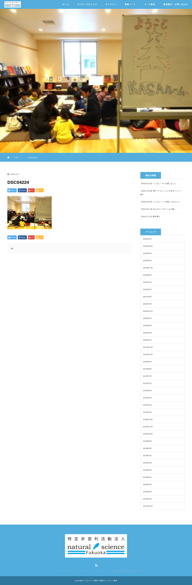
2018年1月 (147, 499)
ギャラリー (111, 4)
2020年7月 (147, 318)
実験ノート (130, 4)
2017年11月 (148, 506)
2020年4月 (147, 325)
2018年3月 (147, 484)
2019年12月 (148, 347)
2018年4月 (147, 477)
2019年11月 (148, 354)
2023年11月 (148, 268)
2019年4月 (147, 390)
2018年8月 (147, 448)
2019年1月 (147, 412)
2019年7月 (147, 376)
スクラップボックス (87, 4)
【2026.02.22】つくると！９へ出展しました (158, 183)
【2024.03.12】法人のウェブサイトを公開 (157, 209)
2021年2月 (147, 304)
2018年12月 (148, 419)
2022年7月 (147, 282)
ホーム (65, 4)
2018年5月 (147, 470)
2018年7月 (147, 455)
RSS (96, 565)
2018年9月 (147, 441)
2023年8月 (147, 275)
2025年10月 (148, 246)
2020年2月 (147, 333)
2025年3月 (147, 253)
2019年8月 (147, 369)
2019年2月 (147, 405)
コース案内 (149, 4)
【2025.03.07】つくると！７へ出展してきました (159, 202)
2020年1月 (147, 340)
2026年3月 (147, 239)
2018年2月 (147, 492)
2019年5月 (147, 383)
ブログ (16, 157)
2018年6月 (147, 463)
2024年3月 (147, 260)
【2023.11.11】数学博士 (150, 216)
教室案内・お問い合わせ (175, 4)
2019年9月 (147, 362)
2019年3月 (147, 398)
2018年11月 (148, 427)
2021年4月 (147, 297)
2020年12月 (148, 311)
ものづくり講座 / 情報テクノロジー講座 (101, 580)
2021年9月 (147, 289)
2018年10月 (148, 434)
